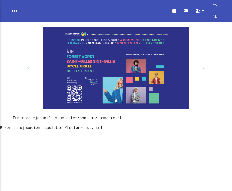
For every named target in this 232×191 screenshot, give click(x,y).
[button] (28, 72)
